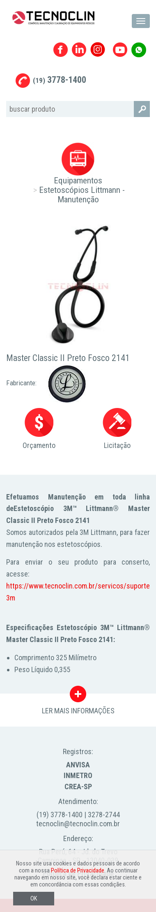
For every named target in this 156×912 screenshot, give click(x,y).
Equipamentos (78, 180)
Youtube (120, 49)
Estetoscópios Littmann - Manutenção (82, 194)
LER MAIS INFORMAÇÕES (78, 696)
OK (33, 898)
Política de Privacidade (77, 870)
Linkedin (79, 49)
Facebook (60, 49)
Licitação (117, 429)
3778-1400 (59, 80)
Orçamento (39, 429)
